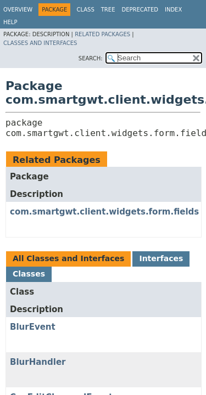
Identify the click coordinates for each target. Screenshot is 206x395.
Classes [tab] (29, 273)
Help (10, 22)
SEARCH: (91, 58)
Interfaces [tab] (161, 258)
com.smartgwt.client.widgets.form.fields (104, 212)
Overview (17, 10)
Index (173, 10)
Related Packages (102, 34)
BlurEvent (32, 327)
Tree (108, 10)
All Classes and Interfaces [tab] (68, 258)
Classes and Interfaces (40, 43)
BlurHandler (37, 362)
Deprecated (139, 10)
